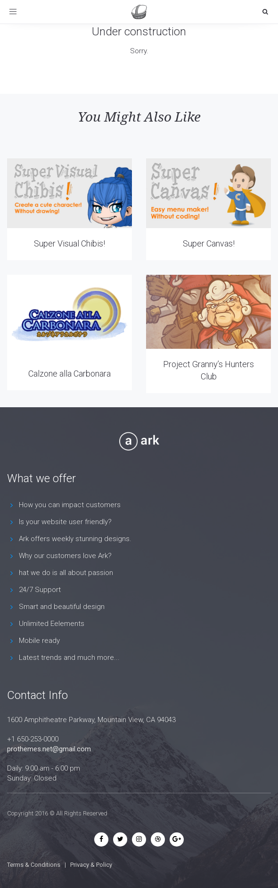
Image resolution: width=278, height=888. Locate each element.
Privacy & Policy (91, 864)
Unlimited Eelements (51, 623)
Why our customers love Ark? (65, 555)
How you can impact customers (70, 505)
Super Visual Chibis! (69, 243)
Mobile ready (39, 640)
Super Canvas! (209, 243)
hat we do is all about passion (66, 572)
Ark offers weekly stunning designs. (75, 538)
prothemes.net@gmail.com (49, 749)
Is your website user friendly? (65, 522)
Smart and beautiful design (62, 606)
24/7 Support (40, 589)
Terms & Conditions (33, 864)
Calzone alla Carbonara (69, 373)
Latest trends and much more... (69, 657)
